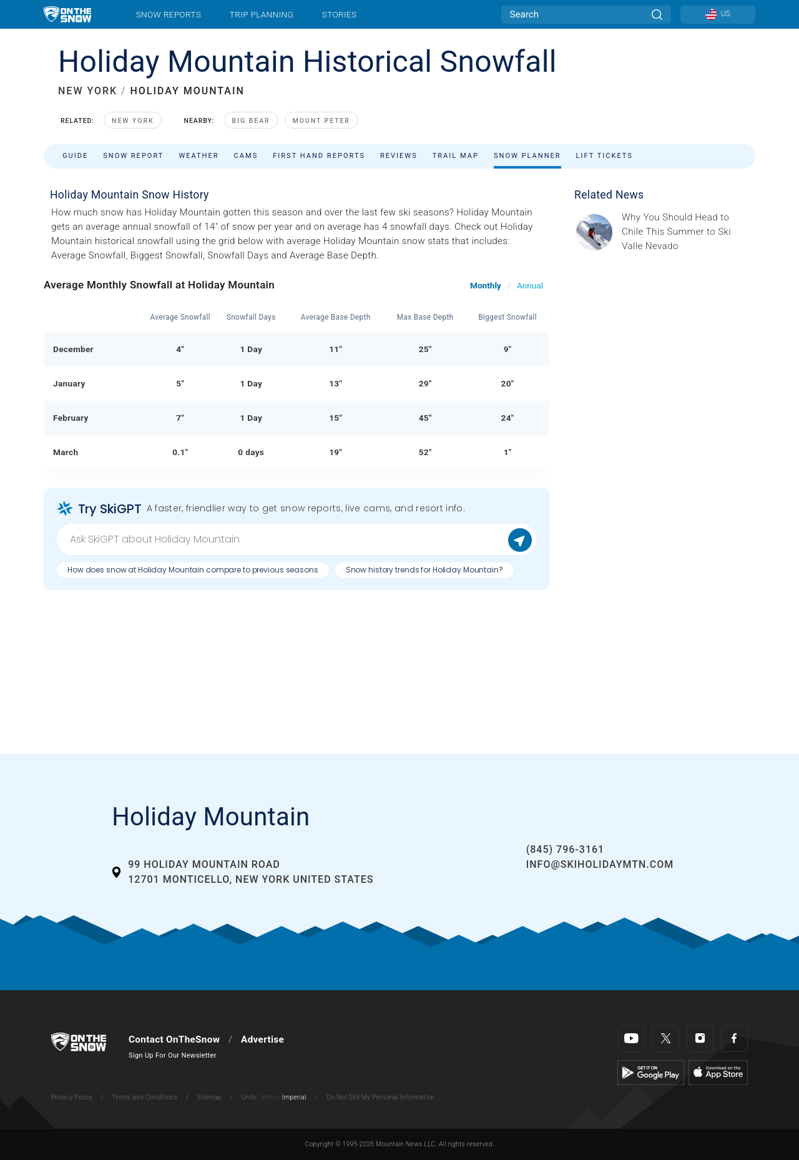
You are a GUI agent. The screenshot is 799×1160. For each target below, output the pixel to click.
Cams (246, 156)
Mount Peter (321, 121)
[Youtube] (631, 1038)
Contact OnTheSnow (174, 1039)
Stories (339, 14)
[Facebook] (734, 1038)
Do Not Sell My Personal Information (380, 1097)
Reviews (399, 156)
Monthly (485, 285)
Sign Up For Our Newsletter (173, 1055)
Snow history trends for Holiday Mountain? (424, 569)
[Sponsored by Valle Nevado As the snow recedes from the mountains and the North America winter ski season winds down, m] (685, 231)
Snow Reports (168, 14)
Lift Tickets (604, 156)
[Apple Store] (718, 1072)
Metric (271, 1097)
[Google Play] (650, 1072)
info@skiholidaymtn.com (600, 864)
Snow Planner (527, 156)
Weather (198, 156)
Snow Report (133, 156)
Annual (530, 285)
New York (133, 121)
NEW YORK (87, 91)
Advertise (262, 1039)
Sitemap (209, 1097)
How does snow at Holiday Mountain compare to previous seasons (192, 569)
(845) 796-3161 (565, 849)
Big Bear (251, 121)
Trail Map (456, 156)
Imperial (294, 1097)
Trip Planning (261, 14)
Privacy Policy (71, 1097)
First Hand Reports (319, 156)
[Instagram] (700, 1038)
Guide (75, 156)
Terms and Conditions (144, 1097)
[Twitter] (665, 1038)
